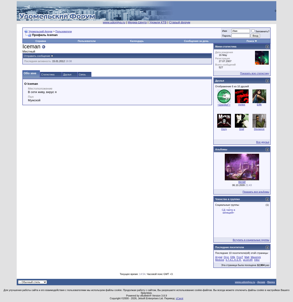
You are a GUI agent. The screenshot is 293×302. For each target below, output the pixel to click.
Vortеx (241, 104)
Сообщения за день (196, 41)
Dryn (226, 257)
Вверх (271, 282)
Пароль (226, 35)
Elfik (259, 104)
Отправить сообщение (37, 56)
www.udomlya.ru (114, 22)
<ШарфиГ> (223, 104)
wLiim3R (248, 259)
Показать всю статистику (254, 73)
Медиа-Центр (137, 22)
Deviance (259, 129)
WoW (242, 182)
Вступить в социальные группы (251, 240)
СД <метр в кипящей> (228, 211)
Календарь (137, 41)
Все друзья (262, 142)
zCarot (179, 298)
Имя (224, 31)
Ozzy (224, 129)
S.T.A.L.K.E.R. (233, 259)
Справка (40, 41)
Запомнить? (260, 31)
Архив (261, 282)
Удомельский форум (40, 31)
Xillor (257, 259)
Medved (219, 259)
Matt (246, 257)
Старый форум (179, 22)
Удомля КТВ (157, 22)
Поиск (250, 41)
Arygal (218, 257)
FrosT (239, 257)
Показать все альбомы (256, 191)
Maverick (256, 257)
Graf (241, 129)
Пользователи (63, 31)
